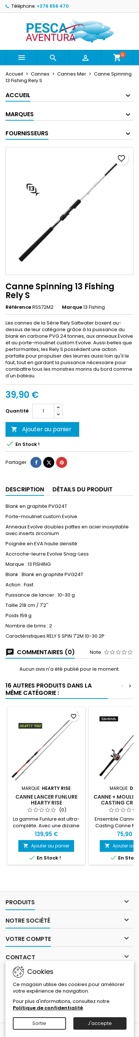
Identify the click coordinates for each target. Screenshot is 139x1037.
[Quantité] (43, 411)
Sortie (39, 1023)
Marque (72, 307)
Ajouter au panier (41, 429)
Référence (18, 307)
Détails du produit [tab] (82, 489)
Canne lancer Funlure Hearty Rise (46, 799)
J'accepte (100, 1023)
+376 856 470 (53, 6)
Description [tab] (25, 489)
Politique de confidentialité (48, 1007)
